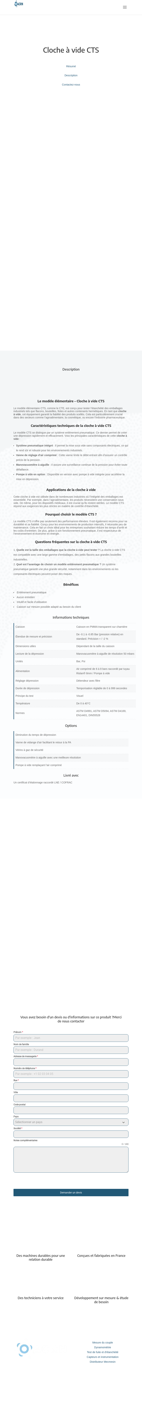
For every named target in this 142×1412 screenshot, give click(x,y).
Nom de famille (21, 1044)
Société (17, 1128)
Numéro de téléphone (24, 1068)
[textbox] (67, 1122)
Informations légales (102, 1387)
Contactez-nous (71, 84)
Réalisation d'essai (42, 1392)
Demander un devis (71, 1192)
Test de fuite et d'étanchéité (102, 1352)
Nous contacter (102, 1382)
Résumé (71, 66)
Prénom (18, 1032)
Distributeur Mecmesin (102, 1361)
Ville (15, 1092)
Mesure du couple (102, 1342)
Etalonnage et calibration (42, 1377)
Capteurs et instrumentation (103, 1356)
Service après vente (42, 1382)
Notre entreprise (102, 1377)
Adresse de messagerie (25, 1056)
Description (71, 75)
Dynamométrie (102, 1347)
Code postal (19, 1104)
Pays (15, 1116)
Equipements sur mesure (42, 1387)
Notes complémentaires (25, 1140)
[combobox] (71, 1122)
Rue (16, 1080)
